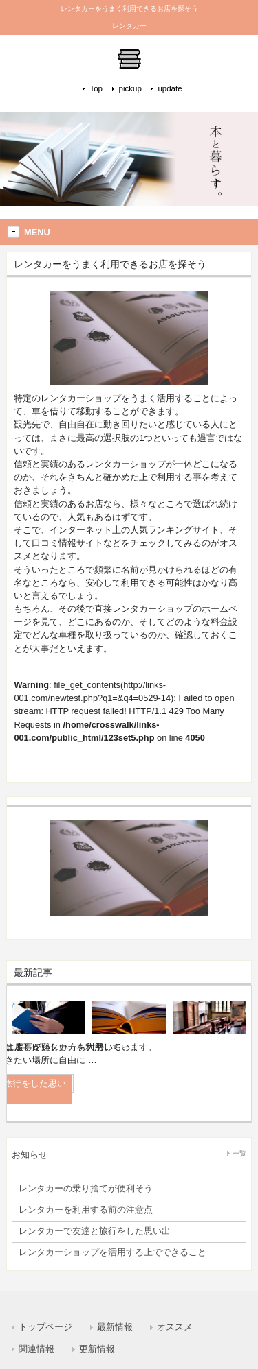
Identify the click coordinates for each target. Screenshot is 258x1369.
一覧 (239, 1153)
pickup (130, 88)
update (170, 88)
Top (96, 88)
